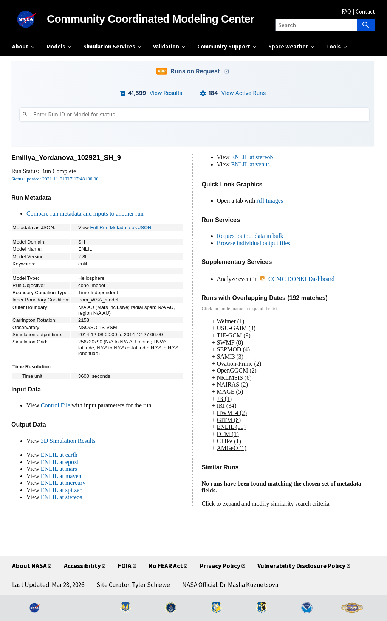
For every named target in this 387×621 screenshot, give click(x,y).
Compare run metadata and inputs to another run (85, 213)
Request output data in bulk (250, 236)
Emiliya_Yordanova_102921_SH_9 (66, 157)
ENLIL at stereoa (61, 497)
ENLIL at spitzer (61, 490)
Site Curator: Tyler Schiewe (133, 585)
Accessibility (82, 566)
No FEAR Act (166, 566)
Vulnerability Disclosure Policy (301, 566)
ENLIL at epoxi (60, 462)
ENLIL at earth (59, 455)
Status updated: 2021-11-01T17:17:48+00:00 (55, 179)
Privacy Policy (220, 566)
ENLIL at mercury (63, 483)
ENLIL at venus (250, 164)
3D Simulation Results (68, 441)
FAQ (346, 11)
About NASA (29, 566)
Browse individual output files (253, 243)
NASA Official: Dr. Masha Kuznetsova (230, 585)
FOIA (125, 566)
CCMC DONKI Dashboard (296, 279)
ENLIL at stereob (252, 157)
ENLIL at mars (59, 469)
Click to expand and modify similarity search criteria (266, 503)
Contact (365, 11)
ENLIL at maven (61, 476)
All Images (269, 200)
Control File (55, 405)
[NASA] (29, 19)
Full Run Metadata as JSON (121, 227)
